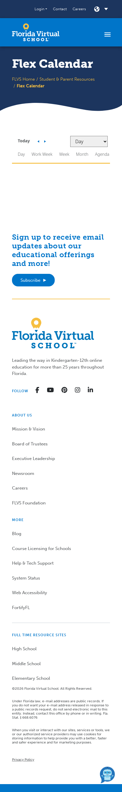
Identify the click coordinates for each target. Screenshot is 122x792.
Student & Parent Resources (67, 79)
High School (24, 648)
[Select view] (89, 141)
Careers (79, 9)
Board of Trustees (30, 444)
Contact (60, 9)
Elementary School (31, 678)
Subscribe (30, 280)
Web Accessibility (29, 592)
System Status (26, 578)
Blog (16, 533)
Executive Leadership (33, 458)
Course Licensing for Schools (41, 548)
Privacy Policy (23, 760)
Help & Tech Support (33, 563)
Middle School (26, 663)
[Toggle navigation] (107, 34)
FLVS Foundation (29, 503)
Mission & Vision (28, 429)
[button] (41, 9)
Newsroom (23, 473)
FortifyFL (21, 607)
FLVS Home (23, 79)
